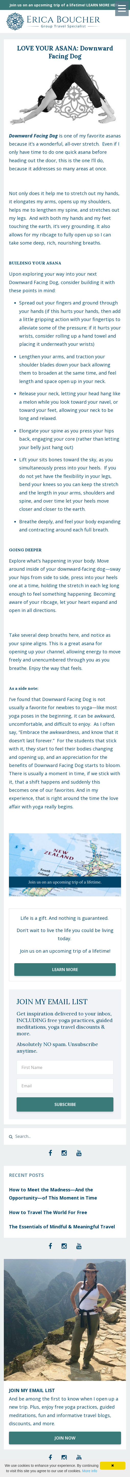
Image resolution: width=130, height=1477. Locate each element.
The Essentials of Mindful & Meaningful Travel (62, 1227)
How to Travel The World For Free (48, 1212)
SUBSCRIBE (65, 1104)
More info (89, 1471)
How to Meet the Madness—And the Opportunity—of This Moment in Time (53, 1194)
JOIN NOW (65, 1438)
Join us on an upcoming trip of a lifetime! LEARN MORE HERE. (65, 5)
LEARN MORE (65, 969)
